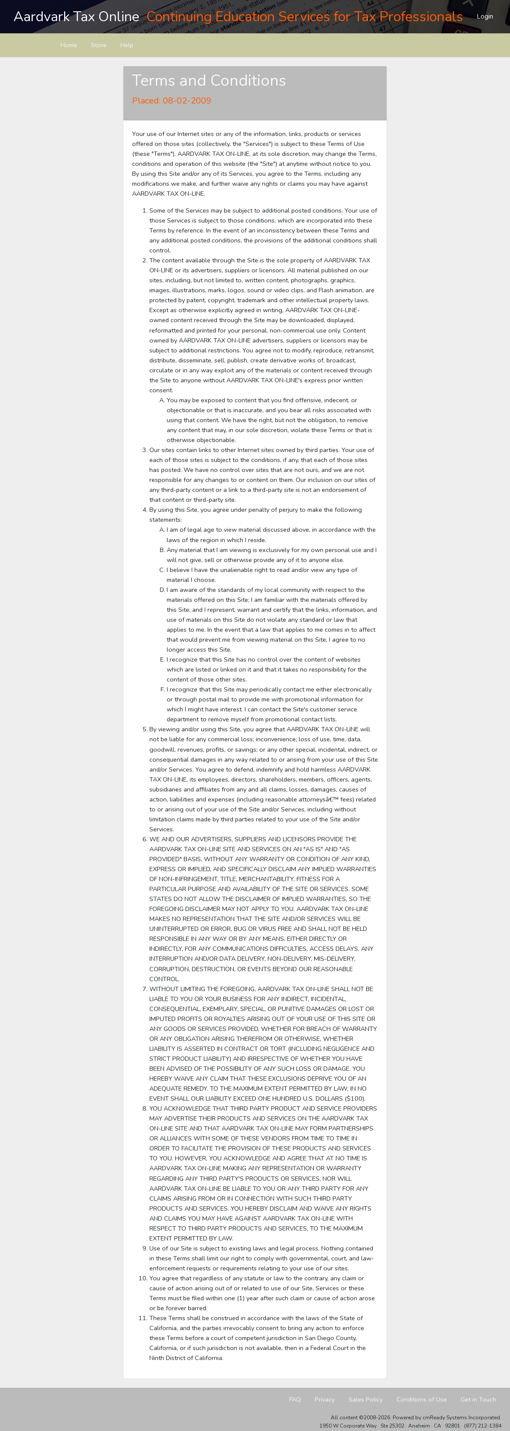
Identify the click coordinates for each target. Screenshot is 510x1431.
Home (69, 45)
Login (485, 16)
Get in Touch (478, 1399)
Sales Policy (366, 1399)
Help (126, 45)
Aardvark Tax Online (76, 16)
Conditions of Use (422, 1399)
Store (99, 45)
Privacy (325, 1399)
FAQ (295, 1399)
